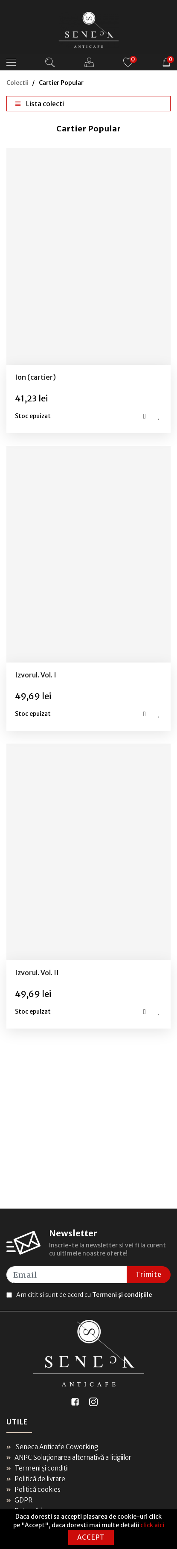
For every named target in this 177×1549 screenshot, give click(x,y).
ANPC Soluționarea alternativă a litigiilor (68, 1457)
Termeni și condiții (37, 1468)
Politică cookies (33, 1489)
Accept (91, 1537)
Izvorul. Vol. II (37, 972)
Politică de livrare (35, 1479)
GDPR (19, 1500)
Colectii (17, 83)
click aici (152, 1525)
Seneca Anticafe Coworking (52, 1447)
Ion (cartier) (35, 377)
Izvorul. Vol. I (35, 675)
